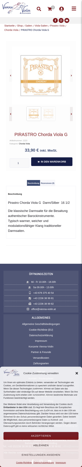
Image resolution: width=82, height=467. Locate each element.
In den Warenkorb (53, 161)
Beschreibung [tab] (33, 183)
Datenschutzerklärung (43, 462)
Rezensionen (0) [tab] (47, 183)
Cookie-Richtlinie (24, 462)
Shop (20, 25)
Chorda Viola (11, 30)
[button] (77, 373)
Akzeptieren (41, 435)
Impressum (61, 462)
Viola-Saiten (41, 25)
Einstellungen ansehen (41, 454)
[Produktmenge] (19, 163)
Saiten (28, 25)
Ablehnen (41, 445)
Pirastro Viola (57, 25)
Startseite (9, 25)
